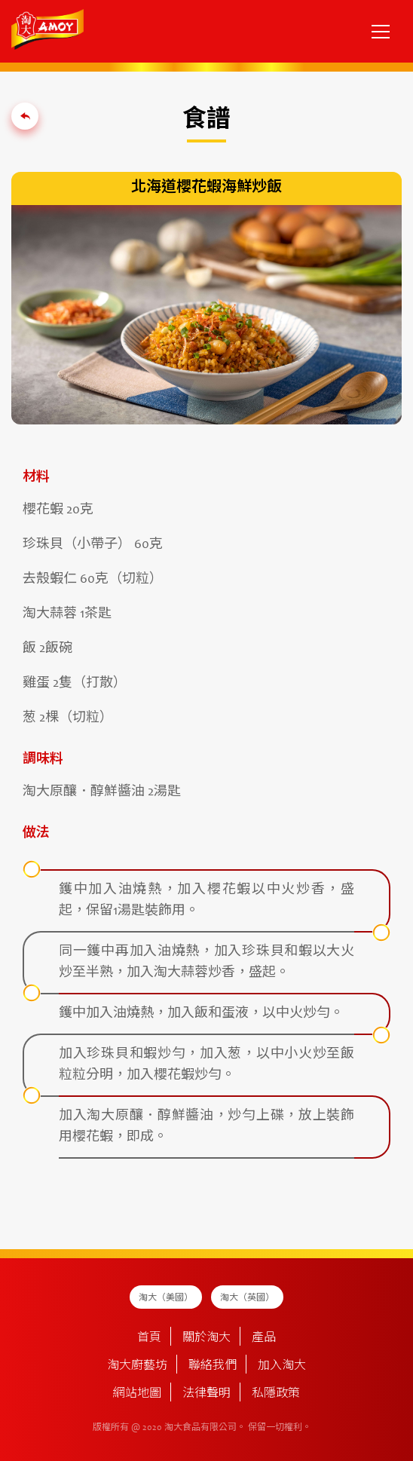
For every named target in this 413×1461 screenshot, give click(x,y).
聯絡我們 (212, 1366)
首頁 (149, 1338)
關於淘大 (206, 1338)
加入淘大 (282, 1366)
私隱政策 (276, 1394)
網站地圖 (137, 1394)
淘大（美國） (166, 1298)
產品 (264, 1338)
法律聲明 (206, 1394)
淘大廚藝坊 (137, 1366)
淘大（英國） (247, 1298)
